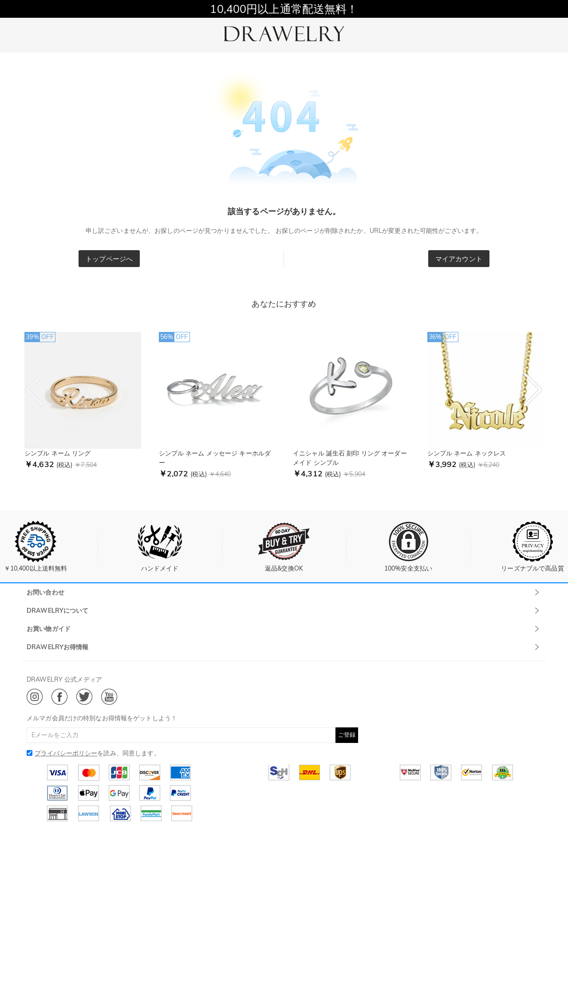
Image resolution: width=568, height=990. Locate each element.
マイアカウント (458, 259)
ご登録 (346, 734)
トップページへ (109, 259)
